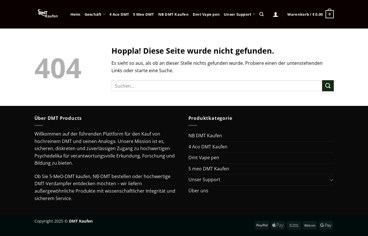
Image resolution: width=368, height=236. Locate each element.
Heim (75, 14)
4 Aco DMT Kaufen (207, 147)
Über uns (198, 190)
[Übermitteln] (328, 85)
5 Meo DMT (143, 14)
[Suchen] (261, 14)
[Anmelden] (275, 14)
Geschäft (95, 14)
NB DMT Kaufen (173, 14)
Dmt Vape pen (206, 14)
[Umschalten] (331, 179)
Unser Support (239, 14)
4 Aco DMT (119, 14)
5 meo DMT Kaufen (208, 169)
